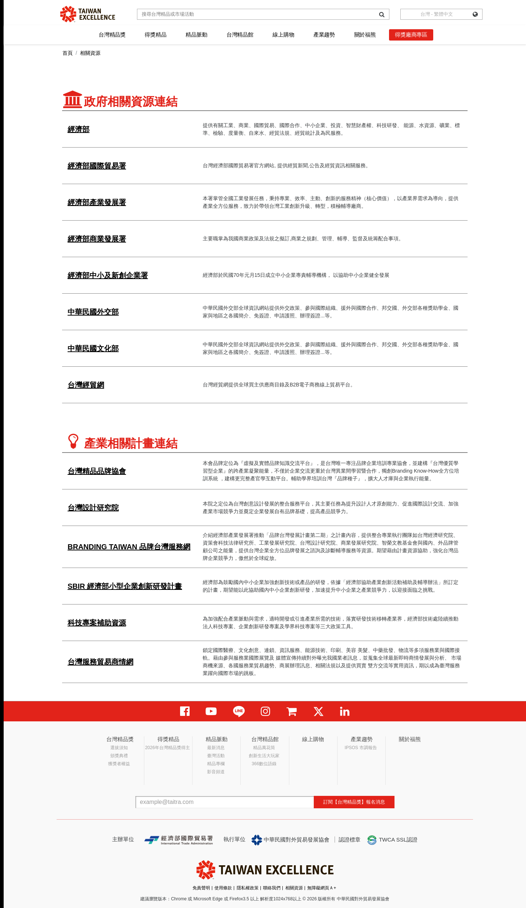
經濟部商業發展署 (97, 239)
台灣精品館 (240, 34)
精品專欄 (216, 764)
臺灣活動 (216, 756)
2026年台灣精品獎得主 (167, 747)
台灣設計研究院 (93, 508)
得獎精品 (155, 34)
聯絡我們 (272, 887)
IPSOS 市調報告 (361, 747)
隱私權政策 (248, 887)
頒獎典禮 (119, 756)
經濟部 (78, 129)
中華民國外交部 (93, 312)
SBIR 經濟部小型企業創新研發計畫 (125, 586)
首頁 (67, 53)
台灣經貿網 (86, 385)
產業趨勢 (324, 34)
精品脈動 (196, 34)
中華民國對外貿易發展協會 (290, 840)
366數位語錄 (264, 764)
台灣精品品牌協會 (97, 471)
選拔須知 (119, 747)
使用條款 (223, 887)
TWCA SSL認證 (392, 840)
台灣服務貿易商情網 (100, 662)
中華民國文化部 (93, 348)
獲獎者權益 (119, 764)
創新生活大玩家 (264, 756)
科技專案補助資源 (97, 623)
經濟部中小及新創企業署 (108, 275)
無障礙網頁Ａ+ (321, 887)
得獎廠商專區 (411, 34)
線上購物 (283, 34)
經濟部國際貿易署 (97, 166)
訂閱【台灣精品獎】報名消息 (354, 802)
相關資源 (294, 887)
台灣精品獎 (112, 34)
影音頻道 (216, 772)
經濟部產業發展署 (97, 202)
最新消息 (216, 747)
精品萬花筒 (264, 747)
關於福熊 (365, 34)
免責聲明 (201, 887)
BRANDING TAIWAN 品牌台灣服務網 (129, 547)
